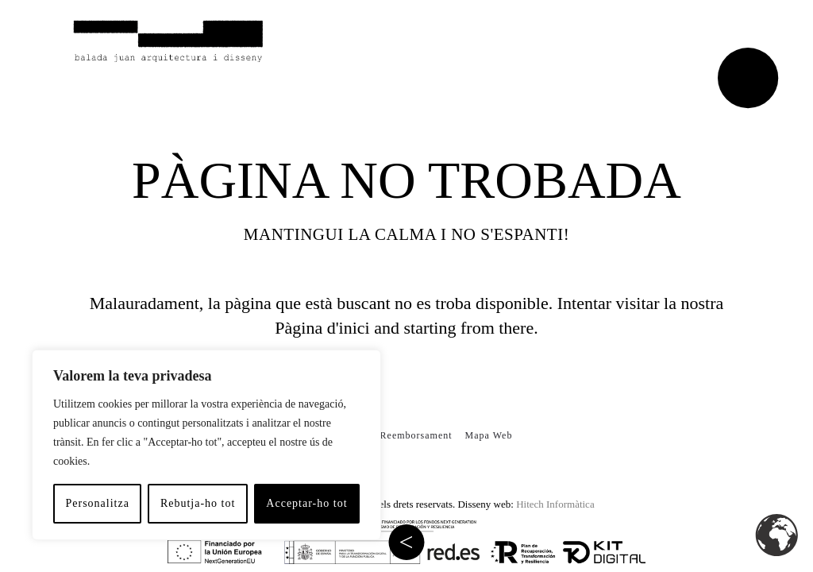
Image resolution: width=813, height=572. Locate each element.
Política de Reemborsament (390, 435)
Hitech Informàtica (555, 504)
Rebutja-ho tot (198, 503)
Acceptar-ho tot (306, 503)
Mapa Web (489, 435)
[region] (206, 445)
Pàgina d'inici (322, 328)
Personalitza (97, 503)
